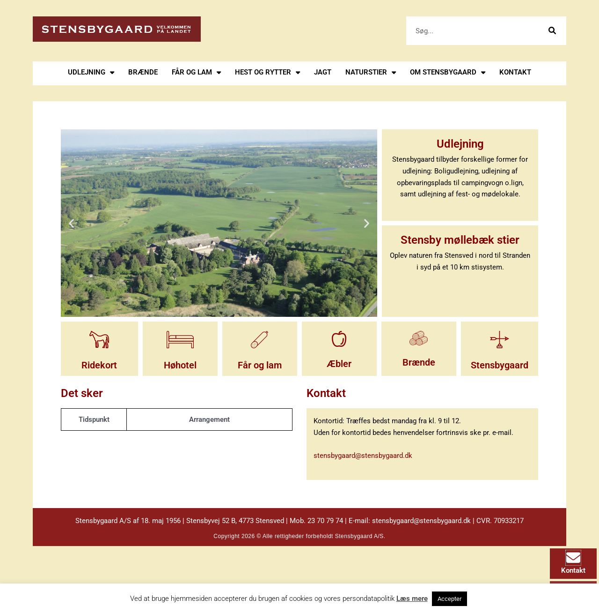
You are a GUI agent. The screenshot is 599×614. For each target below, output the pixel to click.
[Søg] (552, 30)
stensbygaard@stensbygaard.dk (363, 455)
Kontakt (515, 72)
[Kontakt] (573, 558)
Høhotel (180, 365)
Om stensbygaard (447, 72)
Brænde (143, 72)
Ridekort (99, 365)
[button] (71, 223)
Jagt (322, 72)
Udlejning (91, 72)
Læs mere (412, 598)
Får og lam (196, 72)
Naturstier (370, 72)
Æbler (339, 363)
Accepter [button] (449, 598)
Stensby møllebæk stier (460, 239)
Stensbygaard (499, 365)
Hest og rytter (267, 72)
